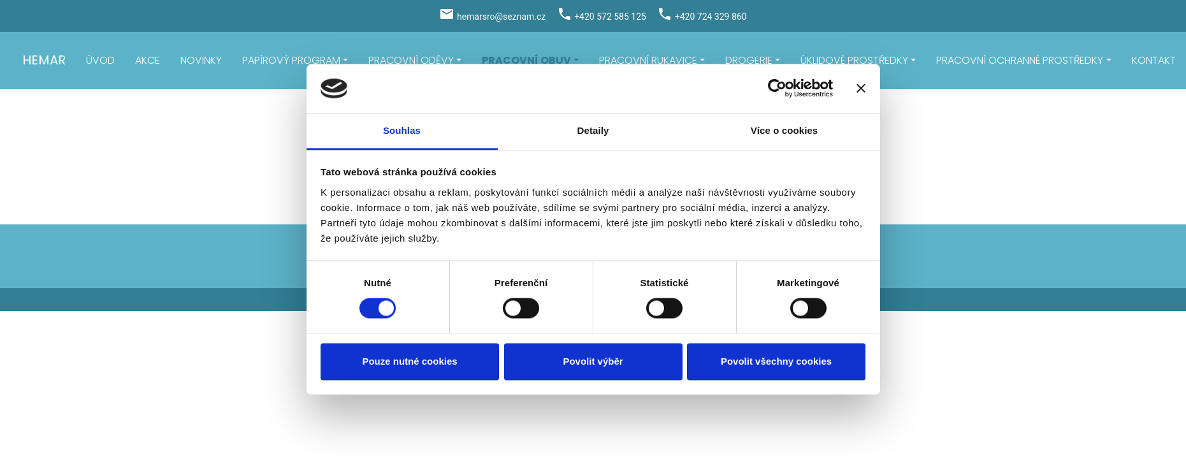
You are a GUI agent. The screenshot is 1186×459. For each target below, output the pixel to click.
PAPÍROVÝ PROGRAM (291, 60)
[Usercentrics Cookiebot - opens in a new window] (777, 88)
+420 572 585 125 (610, 16)
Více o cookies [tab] (784, 130)
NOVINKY (201, 60)
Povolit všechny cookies (776, 361)
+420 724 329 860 (711, 16)
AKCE (147, 60)
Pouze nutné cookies (409, 361)
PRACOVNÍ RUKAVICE (648, 60)
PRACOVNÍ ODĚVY (411, 60)
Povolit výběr (593, 361)
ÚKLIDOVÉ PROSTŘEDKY (854, 60)
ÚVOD (100, 60)
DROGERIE (748, 60)
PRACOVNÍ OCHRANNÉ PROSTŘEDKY (1019, 60)
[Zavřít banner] (861, 88)
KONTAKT (1154, 60)
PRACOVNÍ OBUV (526, 60)
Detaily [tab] (593, 130)
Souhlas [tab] (402, 130)
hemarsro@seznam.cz (501, 16)
